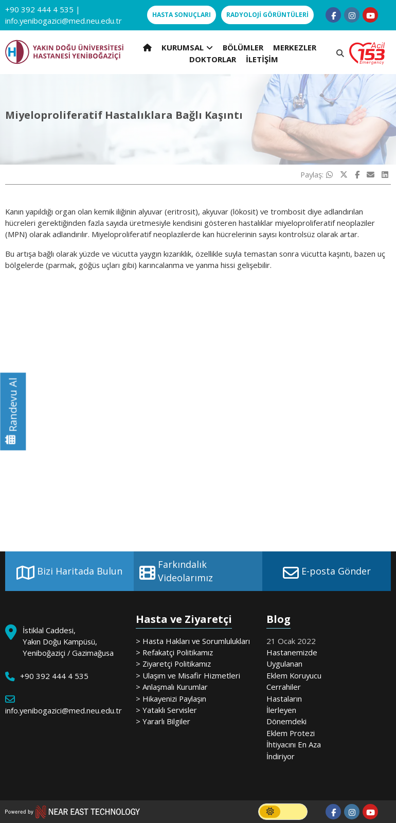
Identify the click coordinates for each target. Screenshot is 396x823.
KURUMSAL (187, 47)
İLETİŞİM (262, 59)
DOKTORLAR (212, 59)
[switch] (283, 811)
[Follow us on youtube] (370, 15)
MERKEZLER (294, 47)
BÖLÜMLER (243, 47)
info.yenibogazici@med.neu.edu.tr (63, 20)
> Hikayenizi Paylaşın (171, 698)
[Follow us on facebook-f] (333, 15)
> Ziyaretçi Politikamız (173, 663)
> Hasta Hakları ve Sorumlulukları (193, 641)
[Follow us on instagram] (351, 15)
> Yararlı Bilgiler (163, 721)
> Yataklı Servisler (166, 710)
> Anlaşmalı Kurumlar (172, 687)
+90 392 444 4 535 (39, 9)
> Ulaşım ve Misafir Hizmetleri (188, 675)
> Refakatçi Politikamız (174, 652)
